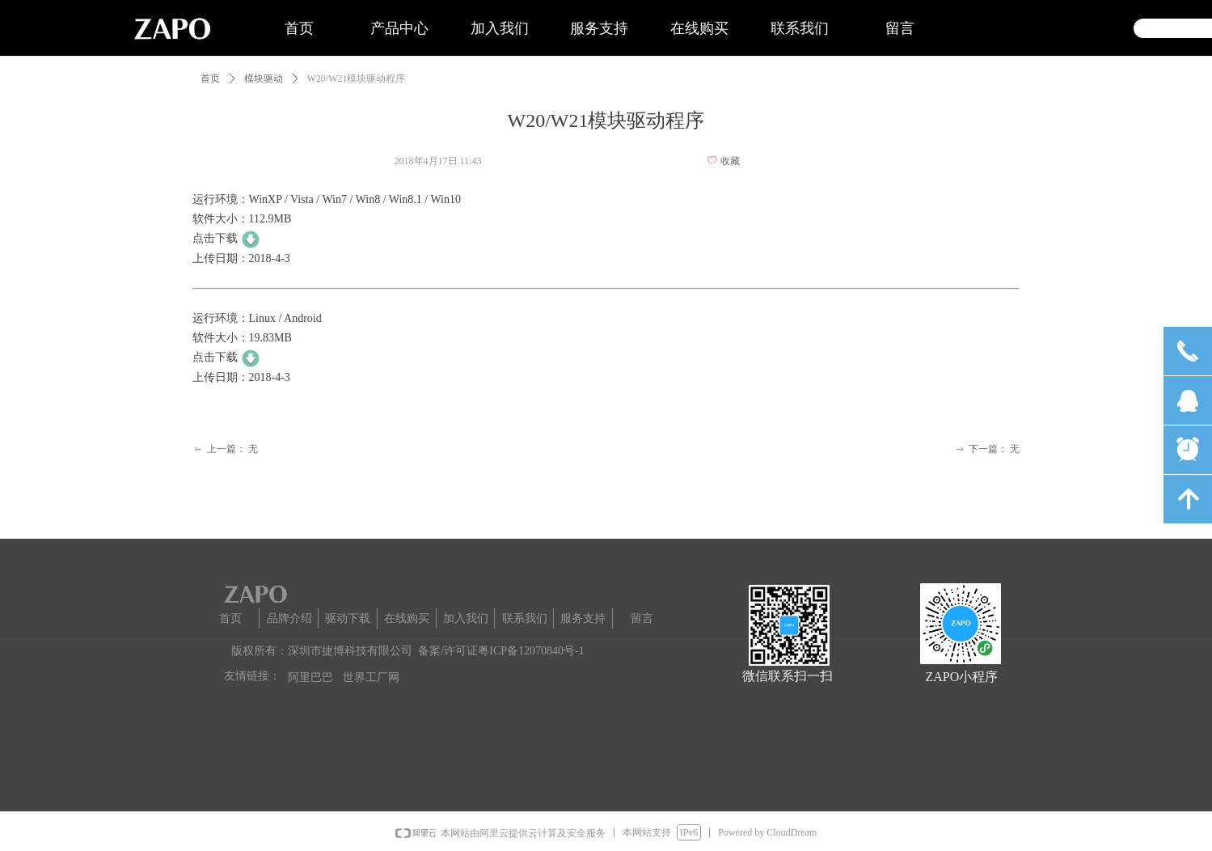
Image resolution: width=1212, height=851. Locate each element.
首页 (210, 78)
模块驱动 (263, 78)
